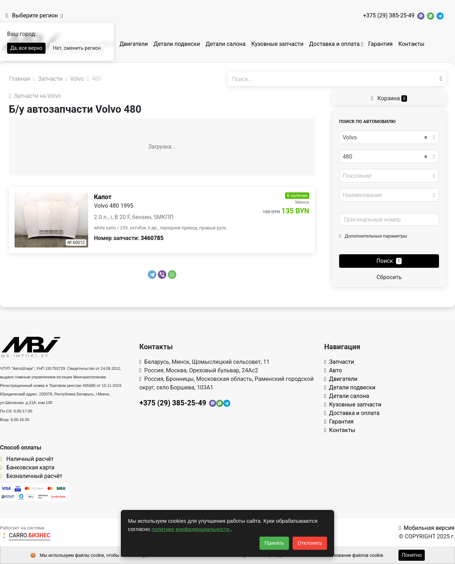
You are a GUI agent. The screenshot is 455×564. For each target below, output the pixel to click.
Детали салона (225, 44)
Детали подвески (177, 44)
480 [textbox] (385, 156)
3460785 (152, 238)
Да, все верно (26, 48)
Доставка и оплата (334, 44)
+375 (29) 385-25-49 (388, 15)
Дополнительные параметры (373, 236)
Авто (333, 370)
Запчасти (339, 361)
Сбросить (389, 277)
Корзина (389, 98)
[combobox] (389, 137)
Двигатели (133, 44)
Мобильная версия (427, 528)
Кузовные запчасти (277, 44)
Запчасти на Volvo (35, 95)
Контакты (411, 44)
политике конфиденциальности (191, 529)
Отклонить (310, 543)
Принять (274, 543)
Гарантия (380, 44)
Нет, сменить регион (77, 48)
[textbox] (387, 176)
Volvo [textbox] (385, 137)
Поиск (389, 260)
